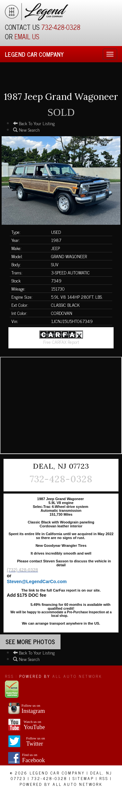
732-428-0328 (60, 27)
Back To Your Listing (34, 123)
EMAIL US (26, 36)
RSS (9, 676)
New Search (26, 129)
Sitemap (83, 778)
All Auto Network (77, 676)
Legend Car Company (34, 54)
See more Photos (30, 641)
